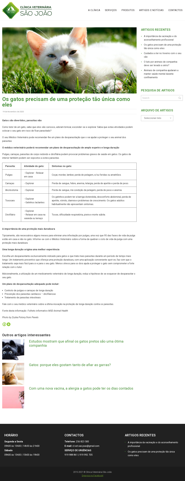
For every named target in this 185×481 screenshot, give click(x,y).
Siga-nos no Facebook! (92, 475)
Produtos (128, 10)
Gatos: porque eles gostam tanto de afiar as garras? (70, 365)
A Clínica (94, 10)
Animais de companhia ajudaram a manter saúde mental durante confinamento (161, 74)
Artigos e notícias (151, 10)
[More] (8, 324)
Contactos (175, 10)
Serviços (111, 10)
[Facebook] (4, 324)
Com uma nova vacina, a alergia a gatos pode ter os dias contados (81, 388)
